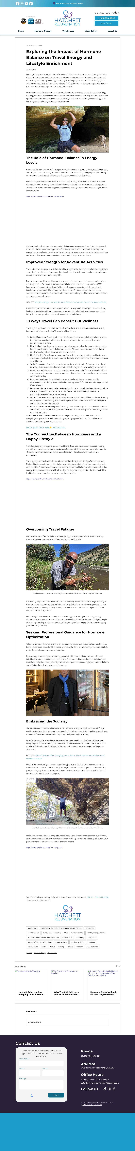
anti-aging (80, 937)
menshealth (32, 928)
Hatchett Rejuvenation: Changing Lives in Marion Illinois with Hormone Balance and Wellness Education (31, 993)
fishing (61, 947)
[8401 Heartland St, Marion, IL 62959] (67, 3)
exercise (80, 947)
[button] (43, 31)
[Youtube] (26, 3)
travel (52, 947)
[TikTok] (31, 3)
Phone (45, 1068)
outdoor (92, 942)
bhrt (66, 933)
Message (22, 1078)
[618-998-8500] (106, 18)
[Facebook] (114, 1089)
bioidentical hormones (52, 933)
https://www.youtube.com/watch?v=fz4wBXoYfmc (44, 479)
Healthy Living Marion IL (96, 933)
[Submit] (56, 1095)
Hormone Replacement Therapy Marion (43, 937)
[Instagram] (22, 3)
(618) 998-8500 (90, 1056)
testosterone (67, 937)
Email (21, 1068)
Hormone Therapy (40, 953)
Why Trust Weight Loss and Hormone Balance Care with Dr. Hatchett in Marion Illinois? (67, 993)
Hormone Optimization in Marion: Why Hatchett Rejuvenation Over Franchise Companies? (103, 993)
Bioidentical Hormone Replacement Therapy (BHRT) (61, 928)
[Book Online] (106, 23)
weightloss (92, 937)
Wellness (29, 953)
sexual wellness (61, 942)
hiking (70, 947)
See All (118, 966)
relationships (33, 947)
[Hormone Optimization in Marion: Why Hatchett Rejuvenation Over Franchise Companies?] (104, 979)
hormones (89, 928)
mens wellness (33, 933)
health (43, 947)
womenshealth (77, 933)
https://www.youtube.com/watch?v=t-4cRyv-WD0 (44, 847)
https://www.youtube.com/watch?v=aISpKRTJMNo (45, 196)
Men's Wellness (52, 953)
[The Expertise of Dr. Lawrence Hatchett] (67, 979)
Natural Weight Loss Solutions (39, 942)
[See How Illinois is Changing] (31, 979)
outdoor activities (78, 942)
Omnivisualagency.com (92, 1105)
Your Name (23, 1059)
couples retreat (92, 947)
